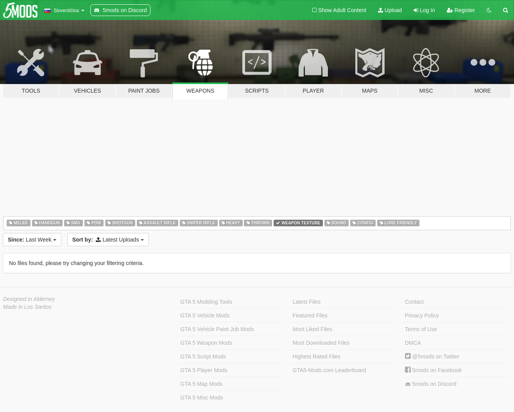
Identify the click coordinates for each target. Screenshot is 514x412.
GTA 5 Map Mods (201, 384)
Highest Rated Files (316, 356)
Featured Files (310, 315)
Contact (414, 302)
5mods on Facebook (433, 370)
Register (461, 10)
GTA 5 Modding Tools (206, 302)
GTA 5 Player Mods (203, 370)
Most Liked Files (312, 329)
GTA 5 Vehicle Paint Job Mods (217, 329)
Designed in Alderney (29, 299)
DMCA (413, 343)
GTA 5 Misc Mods (201, 397)
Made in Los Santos (27, 307)
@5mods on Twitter (432, 356)
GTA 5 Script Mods (203, 356)
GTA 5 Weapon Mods (206, 343)
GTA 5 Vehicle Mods (204, 315)
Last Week (32, 239)
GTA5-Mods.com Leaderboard (329, 370)
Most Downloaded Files (321, 343)
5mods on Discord (431, 384)
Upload (390, 10)
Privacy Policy (422, 315)
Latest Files (307, 302)
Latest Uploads (108, 239)
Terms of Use (421, 329)
